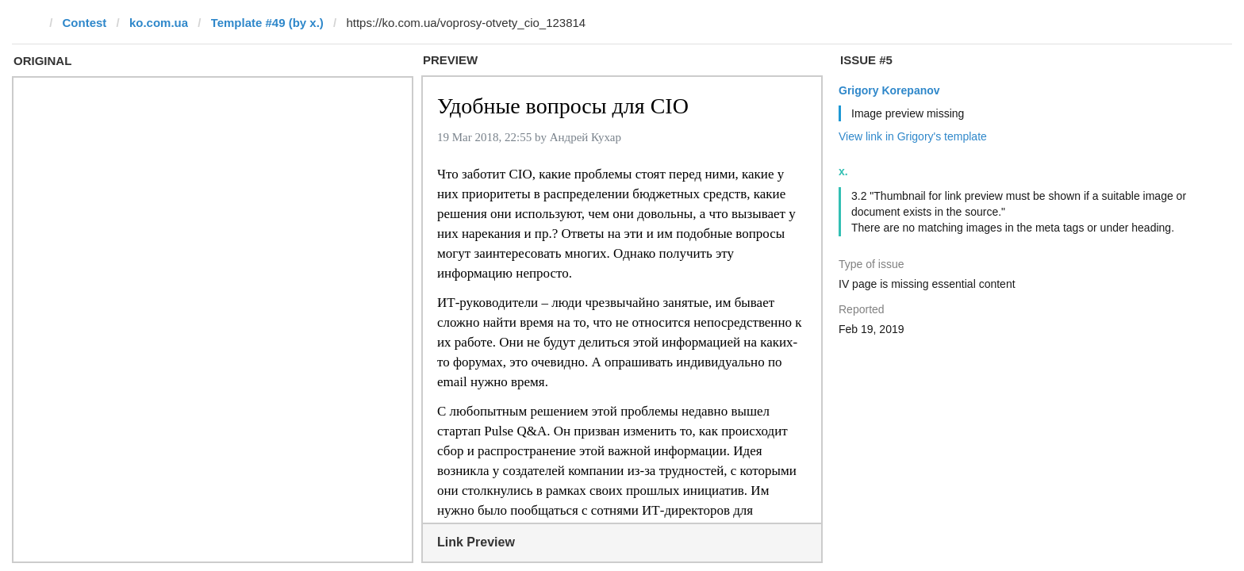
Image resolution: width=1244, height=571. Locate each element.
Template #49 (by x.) (267, 22)
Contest (85, 22)
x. (843, 171)
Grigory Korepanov (889, 90)
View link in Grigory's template (913, 136)
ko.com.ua (158, 22)
